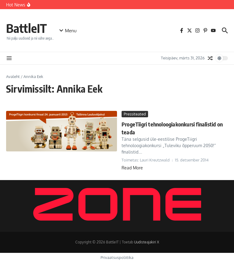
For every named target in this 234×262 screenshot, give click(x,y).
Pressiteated (135, 114)
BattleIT (26, 28)
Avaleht (13, 76)
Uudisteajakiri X (146, 242)
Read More (132, 167)
